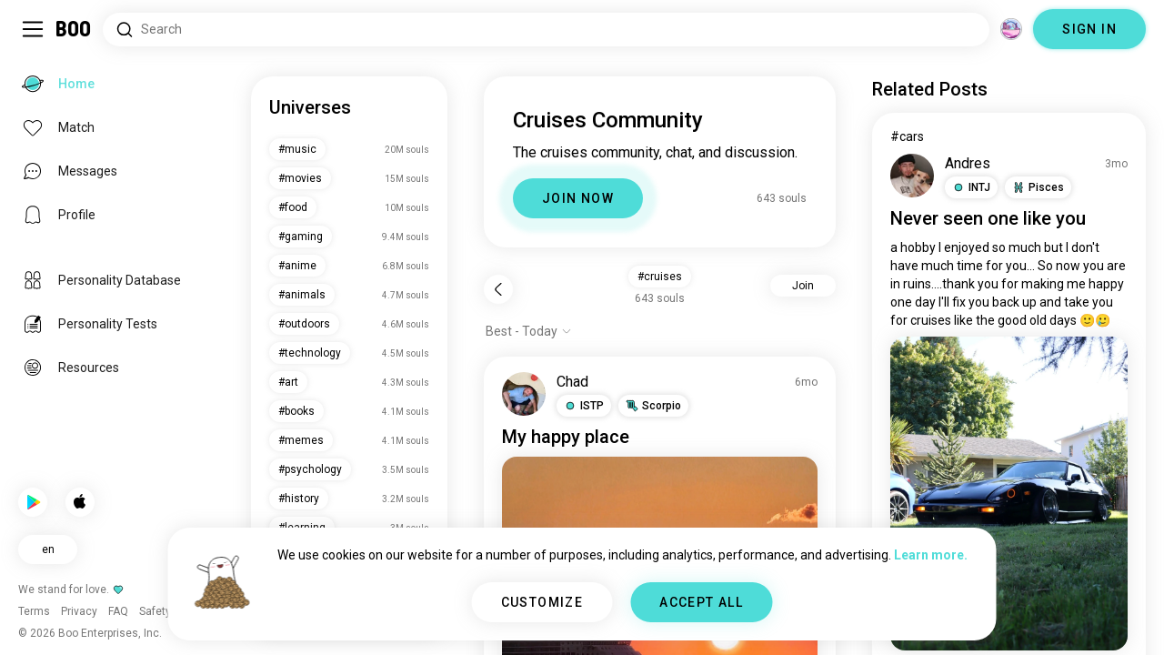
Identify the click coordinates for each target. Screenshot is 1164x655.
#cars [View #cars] (907, 136)
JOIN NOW (578, 198)
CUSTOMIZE (542, 602)
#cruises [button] (659, 276)
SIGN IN (1089, 29)
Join (803, 285)
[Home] (74, 29)
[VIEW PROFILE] (524, 394)
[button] (584, 406)
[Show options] (529, 331)
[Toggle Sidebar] (32, 29)
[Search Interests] (546, 29)
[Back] (498, 289)
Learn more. (931, 555)
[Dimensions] (1011, 29)
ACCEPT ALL (701, 602)
